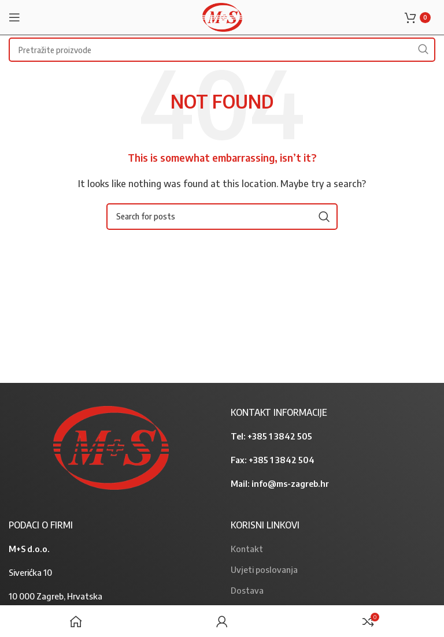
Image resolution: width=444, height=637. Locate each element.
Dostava (247, 590)
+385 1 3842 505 (279, 436)
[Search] (222, 216)
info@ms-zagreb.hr (290, 483)
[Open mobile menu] (14, 17)
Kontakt (247, 548)
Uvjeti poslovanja (264, 569)
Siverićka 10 (30, 572)
